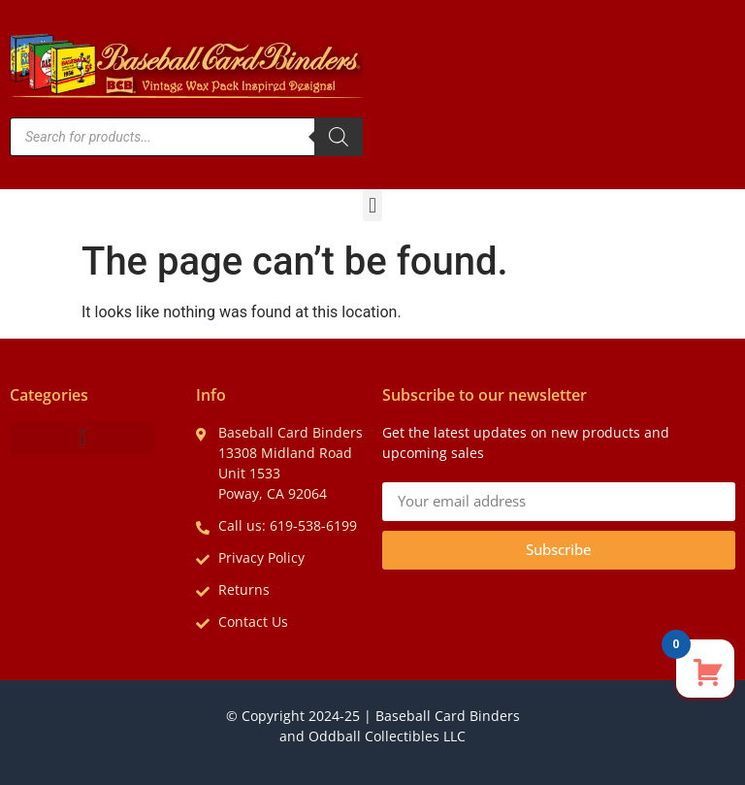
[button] (372, 205)
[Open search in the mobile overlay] (186, 136)
